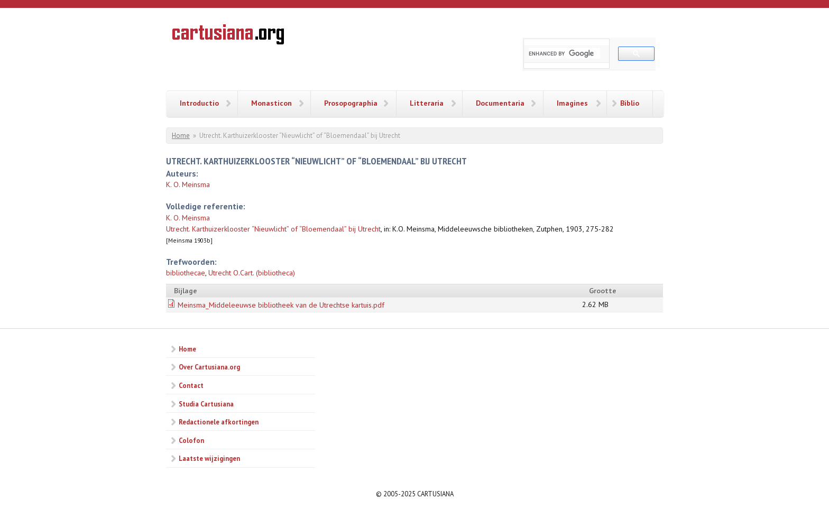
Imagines (572, 103)
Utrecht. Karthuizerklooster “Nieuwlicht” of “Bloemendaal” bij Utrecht (273, 229)
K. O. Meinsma (188, 184)
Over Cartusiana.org (209, 367)
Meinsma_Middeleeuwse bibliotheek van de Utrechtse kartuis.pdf (281, 305)
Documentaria (500, 103)
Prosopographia (350, 103)
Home (181, 135)
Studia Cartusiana (206, 404)
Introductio (199, 103)
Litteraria (427, 103)
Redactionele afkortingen (219, 422)
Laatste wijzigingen (209, 458)
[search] (564, 53)
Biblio (629, 103)
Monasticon (271, 103)
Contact (191, 385)
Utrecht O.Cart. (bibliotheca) (251, 272)
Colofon (191, 440)
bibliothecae (185, 272)
